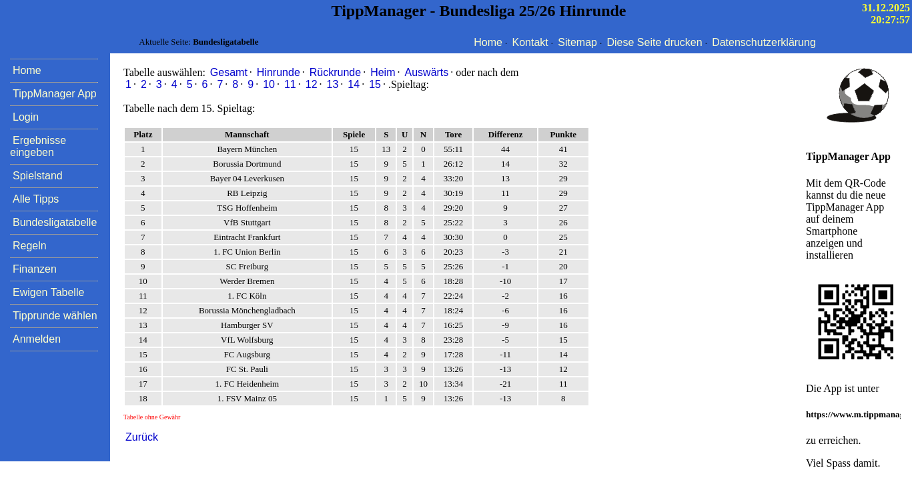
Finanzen (35, 269)
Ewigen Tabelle (48, 292)
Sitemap (577, 42)
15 (375, 84)
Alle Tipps (36, 199)
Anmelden (37, 339)
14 (354, 84)
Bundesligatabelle (55, 222)
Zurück (141, 437)
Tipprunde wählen (55, 315)
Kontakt (530, 42)
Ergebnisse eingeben (38, 146)
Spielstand (38, 175)
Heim (382, 72)
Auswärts (427, 72)
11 (290, 84)
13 (333, 84)
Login (26, 117)
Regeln (30, 245)
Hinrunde (278, 72)
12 (312, 84)
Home (488, 42)
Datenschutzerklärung (764, 42)
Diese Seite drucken (654, 42)
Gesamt (229, 72)
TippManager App (55, 93)
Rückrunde (335, 72)
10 (269, 84)
